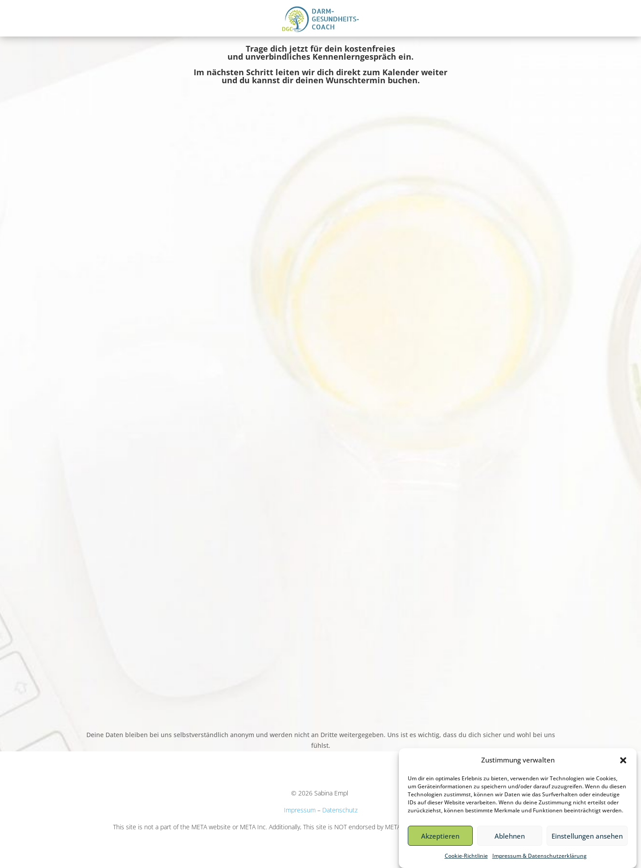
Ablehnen (510, 835)
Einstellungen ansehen (587, 835)
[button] (623, 760)
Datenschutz (339, 810)
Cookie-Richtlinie (466, 856)
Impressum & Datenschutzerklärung (539, 856)
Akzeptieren (440, 835)
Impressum (300, 810)
